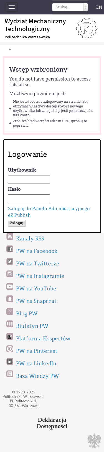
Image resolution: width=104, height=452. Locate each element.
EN (99, 7)
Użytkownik (22, 170)
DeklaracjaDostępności (52, 423)
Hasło (14, 189)
